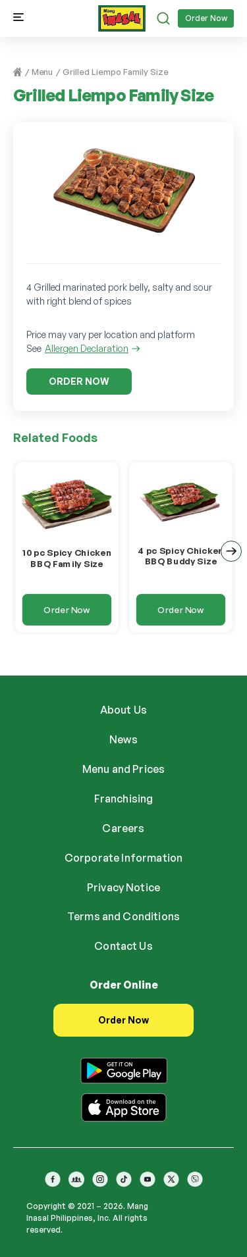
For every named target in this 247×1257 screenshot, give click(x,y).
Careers (123, 828)
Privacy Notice (123, 887)
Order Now (206, 18)
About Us (123, 709)
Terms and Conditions (123, 916)
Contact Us (123, 945)
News (123, 739)
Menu (42, 71)
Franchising (123, 798)
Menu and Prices (123, 769)
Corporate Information (123, 857)
